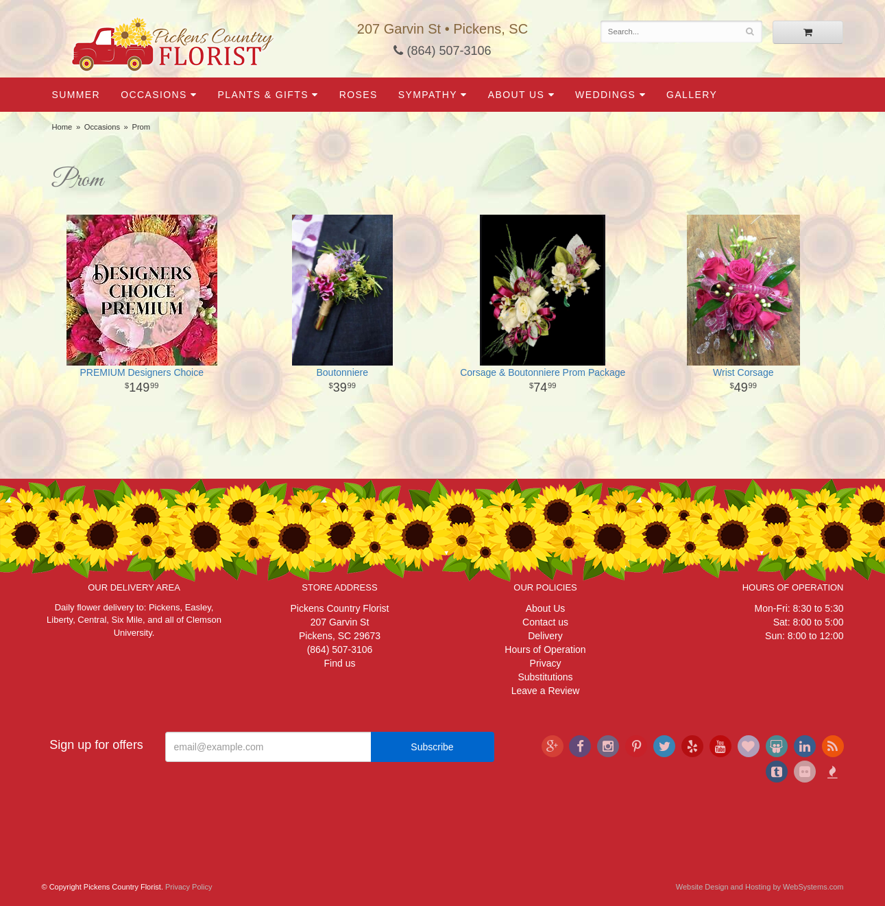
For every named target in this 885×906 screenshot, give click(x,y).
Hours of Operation (545, 649)
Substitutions (545, 676)
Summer (76, 94)
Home (62, 127)
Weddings (605, 94)
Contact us (545, 622)
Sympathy (427, 94)
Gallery (691, 94)
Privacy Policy (188, 887)
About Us (516, 94)
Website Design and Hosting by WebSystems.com (760, 887)
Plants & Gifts (263, 94)
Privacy (545, 663)
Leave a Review (545, 690)
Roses (358, 94)
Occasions (154, 94)
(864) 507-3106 (442, 51)
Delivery (545, 635)
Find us (340, 663)
